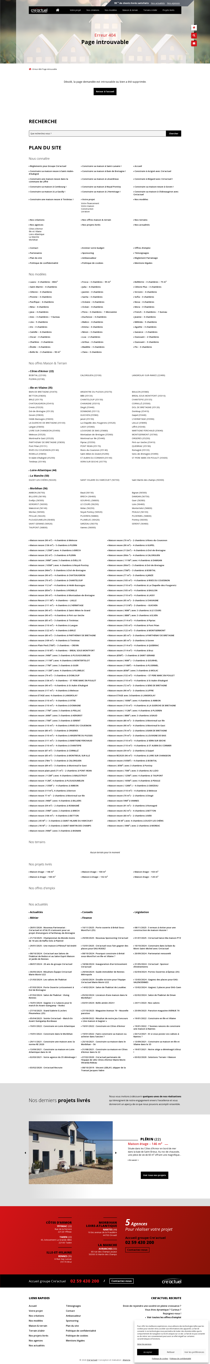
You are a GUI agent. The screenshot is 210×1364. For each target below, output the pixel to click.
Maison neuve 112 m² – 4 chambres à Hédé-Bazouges (57, 585)
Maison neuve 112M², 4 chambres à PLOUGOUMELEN (57, 780)
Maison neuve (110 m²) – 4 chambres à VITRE (53, 700)
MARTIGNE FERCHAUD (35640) (147, 430)
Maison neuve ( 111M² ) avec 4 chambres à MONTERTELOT (60, 660)
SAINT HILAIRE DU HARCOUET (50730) (99, 480)
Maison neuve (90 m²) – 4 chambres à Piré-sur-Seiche (57, 615)
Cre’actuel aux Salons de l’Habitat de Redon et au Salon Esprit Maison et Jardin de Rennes (52, 956)
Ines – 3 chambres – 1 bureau (45, 317)
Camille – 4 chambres (41, 332)
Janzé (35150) (87, 419)
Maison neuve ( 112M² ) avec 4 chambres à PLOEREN (135, 710)
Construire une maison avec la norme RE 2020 (52, 1043)
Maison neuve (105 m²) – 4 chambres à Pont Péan (133, 625)
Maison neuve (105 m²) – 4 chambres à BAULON (132, 590)
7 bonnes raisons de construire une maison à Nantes (156, 1027)
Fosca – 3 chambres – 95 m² (96, 282)
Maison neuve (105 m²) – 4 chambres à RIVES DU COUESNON (139, 580)
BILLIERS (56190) (37, 496)
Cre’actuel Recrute (46, 1067)
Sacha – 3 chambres (92, 297)
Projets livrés (168, 10)
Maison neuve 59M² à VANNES (123, 800)
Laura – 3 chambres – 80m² (44, 282)
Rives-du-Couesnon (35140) (94, 450)
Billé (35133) (86, 395)
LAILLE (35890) (139, 422)
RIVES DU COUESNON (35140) (44, 450)
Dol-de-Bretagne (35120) (41, 411)
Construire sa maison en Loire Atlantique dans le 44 (51, 1051)
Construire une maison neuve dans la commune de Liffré (48, 180)
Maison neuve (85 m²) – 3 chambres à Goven (131, 640)
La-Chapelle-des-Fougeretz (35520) (98, 422)
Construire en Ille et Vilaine (155, 1018)
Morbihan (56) (38, 488)
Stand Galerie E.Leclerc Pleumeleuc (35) (48, 1012)
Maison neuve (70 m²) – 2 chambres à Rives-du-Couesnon (137, 540)
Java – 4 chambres (39, 312)
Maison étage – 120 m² (146, 877)
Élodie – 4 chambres (40, 347)
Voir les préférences (194, 1352)
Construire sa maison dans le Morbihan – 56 (103, 1043)
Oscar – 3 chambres (40, 337)
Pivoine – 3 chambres (41, 297)
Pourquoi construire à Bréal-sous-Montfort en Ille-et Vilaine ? (103, 955)
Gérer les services (144, 1344)
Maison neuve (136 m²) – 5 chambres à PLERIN (53, 545)
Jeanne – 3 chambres (145, 317)
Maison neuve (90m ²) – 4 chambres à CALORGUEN (134, 555)
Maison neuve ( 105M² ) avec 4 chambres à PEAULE (134, 780)
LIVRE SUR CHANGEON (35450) (44, 430)
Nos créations (92, 10)
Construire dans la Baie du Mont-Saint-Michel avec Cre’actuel (154, 947)
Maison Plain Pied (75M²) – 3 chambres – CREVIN (54, 645)
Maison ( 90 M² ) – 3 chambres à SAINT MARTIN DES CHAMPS (60, 825)
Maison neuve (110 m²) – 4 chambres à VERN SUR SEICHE (137, 740)
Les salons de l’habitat (48, 979)
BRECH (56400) (88, 496)
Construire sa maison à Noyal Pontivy (101, 186)
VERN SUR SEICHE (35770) (93, 461)
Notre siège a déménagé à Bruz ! (157, 1051)
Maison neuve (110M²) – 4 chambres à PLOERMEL (133, 665)
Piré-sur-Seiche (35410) (143, 442)
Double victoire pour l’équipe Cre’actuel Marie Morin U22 (103, 981)
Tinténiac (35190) (37, 461)
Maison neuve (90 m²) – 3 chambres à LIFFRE (131, 690)
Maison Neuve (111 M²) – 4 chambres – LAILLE (53, 600)
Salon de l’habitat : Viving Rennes (49, 996)
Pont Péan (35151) (38, 446)
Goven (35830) (36, 415)
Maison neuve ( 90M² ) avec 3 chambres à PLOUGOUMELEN (60, 655)
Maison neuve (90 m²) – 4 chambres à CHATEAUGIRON (57, 575)
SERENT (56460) (140, 523)
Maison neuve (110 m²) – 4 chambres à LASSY (131, 595)
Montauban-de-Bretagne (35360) (96, 434)
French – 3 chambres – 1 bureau (151, 312)
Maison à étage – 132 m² (95, 877)
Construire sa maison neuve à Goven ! (154, 186)
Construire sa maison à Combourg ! (48, 186)
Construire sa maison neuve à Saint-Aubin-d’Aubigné (51, 172)
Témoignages (142, 253)
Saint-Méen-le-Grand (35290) (94, 454)
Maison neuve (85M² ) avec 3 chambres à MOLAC (133, 670)
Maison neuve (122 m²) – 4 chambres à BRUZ (53, 630)
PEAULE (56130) (140, 512)
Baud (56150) (87, 492)
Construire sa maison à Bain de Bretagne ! (104, 171)
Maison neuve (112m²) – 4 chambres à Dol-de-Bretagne (137, 550)
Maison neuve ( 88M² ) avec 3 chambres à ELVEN (133, 615)
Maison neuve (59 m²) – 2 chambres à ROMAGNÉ (54, 805)
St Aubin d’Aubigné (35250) (42, 457)
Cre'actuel (171, 1281)
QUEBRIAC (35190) (141, 446)
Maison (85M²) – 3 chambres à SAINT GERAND (131, 655)
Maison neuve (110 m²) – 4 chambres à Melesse (132, 790)
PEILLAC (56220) (37, 516)
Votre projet (75, 10)
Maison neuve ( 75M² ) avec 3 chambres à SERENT (55, 720)
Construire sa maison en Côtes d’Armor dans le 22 (104, 1051)
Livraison (85, 211)
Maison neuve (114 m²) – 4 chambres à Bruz (130, 650)
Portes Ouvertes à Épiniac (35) (157, 971)
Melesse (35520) (37, 434)
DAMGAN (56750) (140, 496)
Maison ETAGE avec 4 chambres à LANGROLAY (53, 695)
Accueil (30, 69)
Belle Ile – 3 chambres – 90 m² (45, 352)
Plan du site (36, 258)
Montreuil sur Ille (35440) (92, 438)
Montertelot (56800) (142, 508)
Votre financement (90, 203)
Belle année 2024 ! (98, 1002)
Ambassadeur (89, 258)
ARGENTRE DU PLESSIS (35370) (96, 391)
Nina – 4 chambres (39, 307)
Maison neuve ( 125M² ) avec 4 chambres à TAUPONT (135, 775)
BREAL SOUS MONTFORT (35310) (149, 395)
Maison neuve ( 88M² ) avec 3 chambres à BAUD (132, 715)
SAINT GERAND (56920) (40, 523)
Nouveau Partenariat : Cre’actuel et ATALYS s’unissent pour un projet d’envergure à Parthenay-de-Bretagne (52, 930)
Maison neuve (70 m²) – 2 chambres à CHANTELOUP (56, 580)
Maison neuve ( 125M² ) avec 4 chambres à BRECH (55, 550)
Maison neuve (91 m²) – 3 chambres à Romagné (132, 805)
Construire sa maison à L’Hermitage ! (101, 191)
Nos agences (173, 3)
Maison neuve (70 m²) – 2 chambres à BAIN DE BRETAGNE (137, 730)
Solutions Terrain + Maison (155, 1057)
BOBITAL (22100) (37, 375)
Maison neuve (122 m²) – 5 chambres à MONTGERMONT (137, 630)
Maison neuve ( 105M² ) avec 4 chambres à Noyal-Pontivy (59, 565)
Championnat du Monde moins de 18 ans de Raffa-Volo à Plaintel (52, 939)
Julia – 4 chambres (91, 286)
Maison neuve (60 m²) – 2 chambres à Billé (130, 815)
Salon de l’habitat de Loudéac (104, 987)
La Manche (34, 237)
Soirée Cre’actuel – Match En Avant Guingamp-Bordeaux (51, 1020)
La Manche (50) (39, 475)
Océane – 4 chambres (93, 302)
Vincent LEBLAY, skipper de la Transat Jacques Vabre (103, 1069)
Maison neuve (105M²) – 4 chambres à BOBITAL (132, 760)
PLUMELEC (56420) (90, 519)
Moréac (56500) (36, 512)
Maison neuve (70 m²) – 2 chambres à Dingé (130, 795)
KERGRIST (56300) (38, 504)
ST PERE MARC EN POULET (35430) (149, 457)
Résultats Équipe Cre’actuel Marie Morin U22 (50, 973)
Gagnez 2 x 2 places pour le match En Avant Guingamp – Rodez (50, 1004)
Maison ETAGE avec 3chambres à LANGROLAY (131, 695)
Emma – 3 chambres (92, 327)
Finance (87, 917)
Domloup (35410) (140, 411)
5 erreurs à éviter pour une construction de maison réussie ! (154, 929)
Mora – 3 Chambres (144, 307)
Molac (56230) (87, 508)
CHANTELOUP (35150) (91, 399)
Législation (142, 912)
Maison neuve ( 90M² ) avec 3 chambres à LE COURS (134, 610)
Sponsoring (88, 253)
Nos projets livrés (91, 224)
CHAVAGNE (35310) (90, 403)
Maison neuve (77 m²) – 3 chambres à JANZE (130, 575)
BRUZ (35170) (36, 399)
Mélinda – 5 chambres (146, 322)
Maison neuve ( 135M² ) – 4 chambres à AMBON (54, 785)
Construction (87, 208)
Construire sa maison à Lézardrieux (100, 179)
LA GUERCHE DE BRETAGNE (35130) (47, 422)
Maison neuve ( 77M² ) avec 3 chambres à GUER (54, 665)
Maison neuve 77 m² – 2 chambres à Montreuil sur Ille (57, 795)
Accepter (147, 1352)
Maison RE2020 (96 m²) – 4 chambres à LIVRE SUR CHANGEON (139, 755)
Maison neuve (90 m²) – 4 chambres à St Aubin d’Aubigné (59, 685)
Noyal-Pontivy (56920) (91, 512)
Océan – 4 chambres (92, 307)
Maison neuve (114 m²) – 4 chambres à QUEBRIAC (133, 645)
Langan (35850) (36, 426)
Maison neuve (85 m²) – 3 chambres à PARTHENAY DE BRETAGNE (141, 635)
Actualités (36, 912)
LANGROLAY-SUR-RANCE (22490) (148, 375)
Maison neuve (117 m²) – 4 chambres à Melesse (54, 690)
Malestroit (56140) (38, 508)
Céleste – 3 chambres (41, 292)
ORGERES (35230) (141, 438)
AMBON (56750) (37, 492)
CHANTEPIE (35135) (142, 399)
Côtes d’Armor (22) (42, 371)
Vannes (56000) (88, 527)
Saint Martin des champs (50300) (148, 480)
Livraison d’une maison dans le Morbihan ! (104, 996)
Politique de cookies (160, 1358)
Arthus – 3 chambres (92, 342)
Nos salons (147, 1002)
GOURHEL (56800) (89, 500)
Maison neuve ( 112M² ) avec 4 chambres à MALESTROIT (58, 775)
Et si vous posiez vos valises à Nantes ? (156, 1035)
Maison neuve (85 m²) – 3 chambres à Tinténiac (54, 620)
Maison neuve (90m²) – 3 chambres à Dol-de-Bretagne (136, 565)
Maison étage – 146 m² (42, 871)
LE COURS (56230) (89, 504)
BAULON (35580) (140, 391)
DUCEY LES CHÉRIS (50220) (42, 480)
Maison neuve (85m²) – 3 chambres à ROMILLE (53, 590)
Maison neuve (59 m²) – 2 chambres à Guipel (131, 750)
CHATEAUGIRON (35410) (41, 403)
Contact (34, 248)
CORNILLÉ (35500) (141, 403)
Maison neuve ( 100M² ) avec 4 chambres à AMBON (134, 700)
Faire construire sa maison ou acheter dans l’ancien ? (104, 1035)
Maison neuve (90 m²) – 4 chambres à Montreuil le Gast (136, 725)
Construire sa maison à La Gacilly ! (47, 191)
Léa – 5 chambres (39, 322)
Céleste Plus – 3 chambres (148, 286)
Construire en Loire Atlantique (52, 1026)
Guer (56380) (138, 500)
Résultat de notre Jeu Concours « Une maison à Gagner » (104, 1020)
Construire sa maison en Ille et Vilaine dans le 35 (156, 1043)
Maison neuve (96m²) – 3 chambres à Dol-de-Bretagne (58, 570)
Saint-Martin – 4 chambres (43, 286)
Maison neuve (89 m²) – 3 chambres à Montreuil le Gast (58, 765)
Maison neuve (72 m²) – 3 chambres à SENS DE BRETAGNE (137, 685)
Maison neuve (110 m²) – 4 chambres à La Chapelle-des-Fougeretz (142, 585)
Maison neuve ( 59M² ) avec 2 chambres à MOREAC (134, 825)
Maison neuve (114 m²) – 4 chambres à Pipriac (131, 620)
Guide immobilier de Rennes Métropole (102, 973)
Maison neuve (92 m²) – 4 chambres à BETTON (132, 810)
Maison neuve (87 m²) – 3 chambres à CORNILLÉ (54, 750)
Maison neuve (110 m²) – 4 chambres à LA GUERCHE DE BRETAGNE (142, 705)
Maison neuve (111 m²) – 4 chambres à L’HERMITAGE (56, 605)
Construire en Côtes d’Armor (103, 1026)
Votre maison (87, 206)
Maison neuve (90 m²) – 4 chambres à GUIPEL (131, 545)
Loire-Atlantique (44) (43, 470)
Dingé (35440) (87, 407)
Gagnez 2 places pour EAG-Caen (158, 987)
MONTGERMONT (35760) (144, 434)
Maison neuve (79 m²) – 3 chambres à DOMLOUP (55, 675)
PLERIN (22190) (37, 379)
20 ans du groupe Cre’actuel (51, 964)
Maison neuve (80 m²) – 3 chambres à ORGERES (54, 730)
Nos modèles (111, 10)
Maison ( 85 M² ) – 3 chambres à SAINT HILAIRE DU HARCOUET (61, 820)
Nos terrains (141, 219)
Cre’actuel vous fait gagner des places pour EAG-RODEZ (104, 947)
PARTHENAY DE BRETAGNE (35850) (47, 442)
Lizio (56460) (138, 504)
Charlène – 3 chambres (41, 342)
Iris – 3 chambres (38, 327)
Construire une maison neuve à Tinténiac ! (51, 199)
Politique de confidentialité (180, 1358)
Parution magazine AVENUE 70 (157, 1010)
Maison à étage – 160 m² (43, 877)
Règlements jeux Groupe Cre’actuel (48, 166)
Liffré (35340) (138, 426)
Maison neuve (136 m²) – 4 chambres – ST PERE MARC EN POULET (63, 680)
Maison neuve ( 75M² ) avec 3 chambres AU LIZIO (133, 770)
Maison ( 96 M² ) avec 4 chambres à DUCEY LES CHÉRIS (135, 820)
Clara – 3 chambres (92, 352)
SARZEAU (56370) (89, 523)
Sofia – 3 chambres (144, 297)
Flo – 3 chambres (143, 347)
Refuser (171, 1352)
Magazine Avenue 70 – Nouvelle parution (104, 1012)
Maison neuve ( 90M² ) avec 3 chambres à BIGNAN (55, 830)
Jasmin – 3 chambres (92, 292)
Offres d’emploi (142, 248)
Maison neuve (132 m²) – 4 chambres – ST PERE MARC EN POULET (141, 675)
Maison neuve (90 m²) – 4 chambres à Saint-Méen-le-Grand (60, 610)
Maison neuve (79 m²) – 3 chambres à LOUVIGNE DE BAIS (137, 735)
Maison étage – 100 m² (94, 871)
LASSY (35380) (87, 426)
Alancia (126, 1360)
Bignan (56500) (139, 492)
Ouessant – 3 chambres (147, 342)
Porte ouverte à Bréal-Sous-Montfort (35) (103, 929)
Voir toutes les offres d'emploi (164, 1317)
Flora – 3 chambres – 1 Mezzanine (99, 312)
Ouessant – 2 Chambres (147, 337)
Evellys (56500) (36, 500)
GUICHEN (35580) (89, 415)
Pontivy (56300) (140, 519)
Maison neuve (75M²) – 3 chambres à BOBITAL (132, 570)
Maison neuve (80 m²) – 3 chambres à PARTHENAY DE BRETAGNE (63, 635)
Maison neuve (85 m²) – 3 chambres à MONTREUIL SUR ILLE (60, 755)
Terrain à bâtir (37, 1330)
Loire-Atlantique (36, 234)
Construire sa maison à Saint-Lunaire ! (101, 166)
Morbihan (33, 239)
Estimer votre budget (93, 248)
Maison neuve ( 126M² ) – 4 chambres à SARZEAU (133, 785)
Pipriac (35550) (87, 442)
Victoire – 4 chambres (146, 292)
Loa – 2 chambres (91, 337)
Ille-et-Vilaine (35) (41, 387)
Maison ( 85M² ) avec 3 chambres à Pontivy (130, 765)
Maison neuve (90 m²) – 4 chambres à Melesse (53, 540)
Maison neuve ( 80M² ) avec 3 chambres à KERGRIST (56, 715)
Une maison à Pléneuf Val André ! (52, 947)
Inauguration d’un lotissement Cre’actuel (104, 965)
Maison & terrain (130, 10)
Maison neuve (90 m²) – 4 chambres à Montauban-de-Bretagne (62, 595)
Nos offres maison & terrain (96, 219)
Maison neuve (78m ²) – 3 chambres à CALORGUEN (55, 760)
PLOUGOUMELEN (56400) (42, 519)
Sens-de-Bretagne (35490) (145, 454)
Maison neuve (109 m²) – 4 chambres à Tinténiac (55, 640)
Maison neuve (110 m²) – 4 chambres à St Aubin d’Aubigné (138, 680)
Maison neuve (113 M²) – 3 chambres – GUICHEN (132, 605)
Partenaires (36, 253)
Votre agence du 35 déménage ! (53, 1057)
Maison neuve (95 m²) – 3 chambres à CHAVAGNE (133, 600)
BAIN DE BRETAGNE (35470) (43, 391)
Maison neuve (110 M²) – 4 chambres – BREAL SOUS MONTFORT (62, 650)
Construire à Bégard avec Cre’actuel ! (154, 179)
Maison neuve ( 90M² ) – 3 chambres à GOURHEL (133, 660)
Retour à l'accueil (105, 91)
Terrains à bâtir (150, 10)
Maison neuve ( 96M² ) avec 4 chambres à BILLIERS (55, 800)
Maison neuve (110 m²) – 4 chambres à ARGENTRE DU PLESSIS (61, 735)
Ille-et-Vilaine (35, 231)
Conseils (87, 912)
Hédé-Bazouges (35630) (41, 419)
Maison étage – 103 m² (146, 871)
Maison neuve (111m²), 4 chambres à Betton (53, 790)
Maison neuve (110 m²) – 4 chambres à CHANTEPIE (55, 745)
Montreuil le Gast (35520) (41, 438)
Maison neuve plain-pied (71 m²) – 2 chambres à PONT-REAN (61, 770)
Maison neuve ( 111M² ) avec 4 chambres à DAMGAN (135, 560)
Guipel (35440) (139, 415)
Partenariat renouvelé (153, 953)
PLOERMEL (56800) (141, 516)
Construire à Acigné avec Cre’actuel (153, 171)
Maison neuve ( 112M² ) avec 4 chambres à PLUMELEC (57, 670)
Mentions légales (143, 263)
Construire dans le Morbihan (51, 1034)
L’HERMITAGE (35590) (143, 419)
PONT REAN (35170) (90, 446)
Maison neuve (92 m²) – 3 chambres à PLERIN (53, 555)
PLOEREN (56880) (89, 516)
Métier (34, 917)
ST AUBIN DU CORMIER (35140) (96, 457)
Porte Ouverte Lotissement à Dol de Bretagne (51, 988)
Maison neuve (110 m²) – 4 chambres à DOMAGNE (55, 705)
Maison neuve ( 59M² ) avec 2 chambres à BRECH (55, 810)
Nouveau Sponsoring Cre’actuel (105, 938)
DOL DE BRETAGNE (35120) (146, 407)
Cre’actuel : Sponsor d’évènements (151, 965)
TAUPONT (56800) (38, 527)
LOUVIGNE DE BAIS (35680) (94, 430)
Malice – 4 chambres (92, 322)
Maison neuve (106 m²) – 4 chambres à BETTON (54, 815)
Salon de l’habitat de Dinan (155, 995)
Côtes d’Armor (36, 228)
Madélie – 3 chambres (93, 347)
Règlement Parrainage (146, 258)
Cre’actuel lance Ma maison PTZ (158, 938)
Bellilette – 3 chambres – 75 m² (151, 282)
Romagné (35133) (141, 450)
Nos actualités (158, 3)
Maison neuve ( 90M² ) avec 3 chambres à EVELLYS (55, 560)
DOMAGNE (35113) (89, 411)
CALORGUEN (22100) (90, 375)
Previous (165, 1153)
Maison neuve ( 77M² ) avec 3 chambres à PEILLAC (55, 710)
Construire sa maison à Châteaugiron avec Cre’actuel (156, 193)
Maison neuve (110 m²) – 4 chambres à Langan (54, 625)
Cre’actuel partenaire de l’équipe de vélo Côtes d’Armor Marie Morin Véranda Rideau (103, 1060)
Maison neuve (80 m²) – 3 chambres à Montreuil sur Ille (136, 720)
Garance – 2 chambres (146, 332)
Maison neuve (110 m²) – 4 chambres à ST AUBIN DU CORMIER (139, 745)
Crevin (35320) (36, 407)
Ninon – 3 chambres (92, 332)
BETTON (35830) (37, 395)
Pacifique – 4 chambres (42, 302)
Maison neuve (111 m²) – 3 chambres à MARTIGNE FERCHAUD (61, 740)
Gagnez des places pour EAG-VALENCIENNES (155, 981)
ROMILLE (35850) (37, 454)
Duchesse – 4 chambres (94, 317)
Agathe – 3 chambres (145, 327)
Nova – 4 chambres (144, 302)
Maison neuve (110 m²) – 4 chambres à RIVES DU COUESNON (60, 725)
